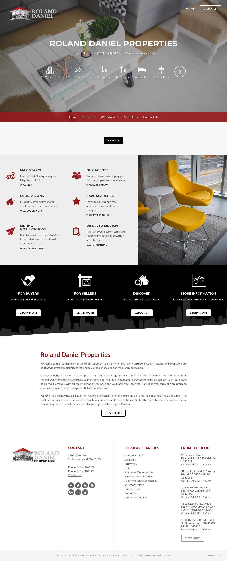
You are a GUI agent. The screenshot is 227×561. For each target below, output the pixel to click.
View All (113, 140)
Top (220, 555)
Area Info (89, 117)
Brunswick (130, 463)
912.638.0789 (85, 471)
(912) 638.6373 (83, 53)
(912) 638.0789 (108, 53)
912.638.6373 (85, 467)
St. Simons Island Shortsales (140, 480)
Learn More (28, 312)
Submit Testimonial (135, 497)
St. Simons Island (134, 455)
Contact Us (150, 117)
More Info (131, 117)
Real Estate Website (99, 555)
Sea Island (130, 459)
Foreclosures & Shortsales (139, 476)
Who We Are (109, 117)
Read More (113, 413)
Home (73, 117)
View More (192, 538)
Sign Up (210, 8)
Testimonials (132, 493)
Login (191, 8)
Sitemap (210, 555)
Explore (142, 313)
